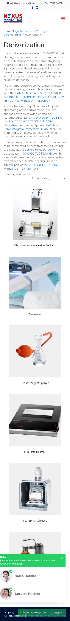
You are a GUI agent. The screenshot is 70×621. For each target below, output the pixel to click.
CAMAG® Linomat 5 (28, 93)
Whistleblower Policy (54, 615)
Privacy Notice (34, 615)
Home (7, 31)
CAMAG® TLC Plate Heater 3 (40, 153)
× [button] (62, 558)
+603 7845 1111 (54, 3)
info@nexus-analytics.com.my (25, 3)
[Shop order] (48, 178)
